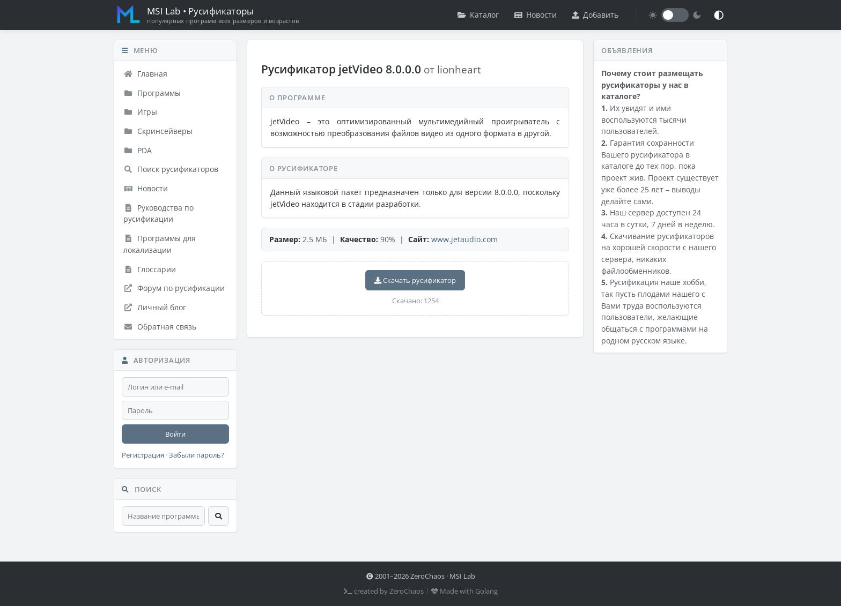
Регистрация (143, 455)
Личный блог (154, 307)
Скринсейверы (158, 131)
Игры (140, 112)
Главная (145, 74)
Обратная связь (159, 326)
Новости (535, 15)
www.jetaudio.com (464, 239)
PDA (137, 150)
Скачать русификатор (415, 280)
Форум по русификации (174, 288)
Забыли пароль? (196, 455)
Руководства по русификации (158, 214)
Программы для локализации (159, 244)
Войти (175, 434)
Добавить (595, 15)
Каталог (478, 15)
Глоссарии (149, 269)
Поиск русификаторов (170, 169)
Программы (152, 93)
